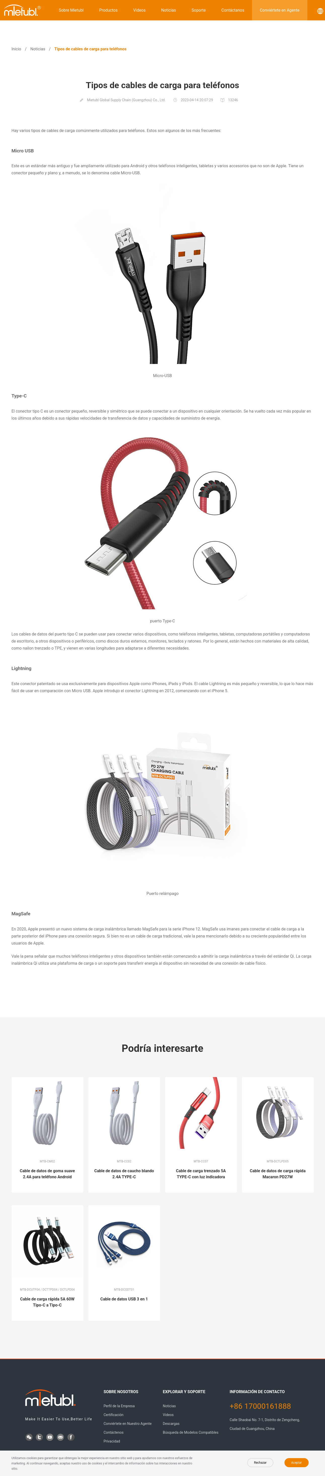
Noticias (168, 10)
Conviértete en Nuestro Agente (127, 1424)
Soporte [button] (199, 10)
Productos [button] (108, 10)
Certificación (113, 1415)
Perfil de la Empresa (119, 1406)
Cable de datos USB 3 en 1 (124, 1299)
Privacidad (111, 1441)
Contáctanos (232, 10)
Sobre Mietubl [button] (71, 10)
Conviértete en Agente (279, 10)
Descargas (171, 1424)
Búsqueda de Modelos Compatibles (191, 1432)
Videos (139, 10)
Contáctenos (113, 1432)
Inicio (16, 49)
